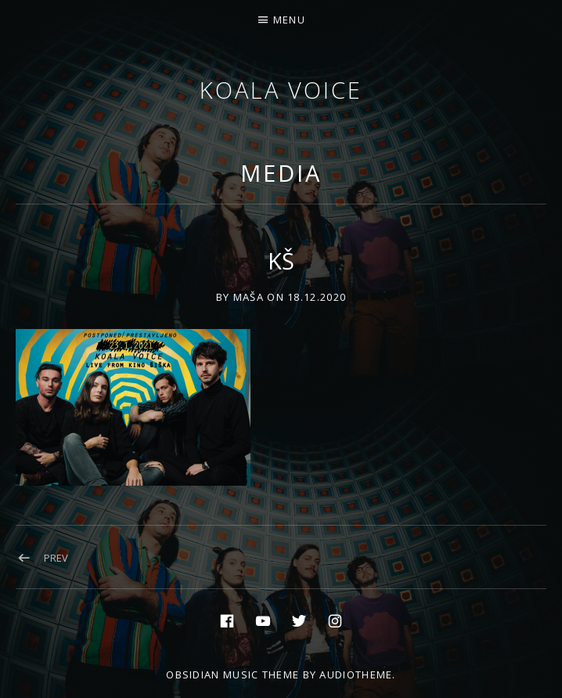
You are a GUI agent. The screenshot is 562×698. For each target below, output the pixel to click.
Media (281, 172)
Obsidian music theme (232, 674)
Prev (56, 558)
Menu (289, 20)
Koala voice (281, 89)
